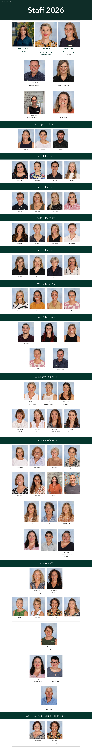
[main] (46, 10)
